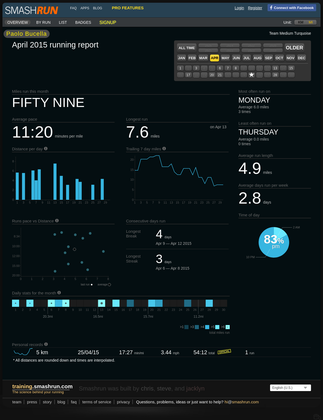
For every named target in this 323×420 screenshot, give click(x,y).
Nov (290, 58)
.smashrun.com (42, 386)
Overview (17, 22)
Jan (181, 58)
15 (291, 68)
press (32, 402)
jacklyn (195, 388)
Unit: (287, 22)
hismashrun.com (242, 402)
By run (43, 22)
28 (275, 75)
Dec (301, 58)
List (63, 22)
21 (220, 75)
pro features (127, 7)
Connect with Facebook (291, 7)
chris (147, 388)
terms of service (96, 402)
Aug (258, 58)
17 (188, 75)
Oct (279, 58)
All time (187, 48)
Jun (236, 58)
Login (239, 8)
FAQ (73, 8)
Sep (268, 58)
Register (255, 8)
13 (275, 68)
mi (311, 22)
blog (97, 8)
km (301, 22)
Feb (192, 58)
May (225, 58)
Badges (83, 22)
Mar (203, 58)
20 (212, 75)
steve (164, 388)
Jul (246, 58)
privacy (123, 402)
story (47, 402)
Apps (84, 8)
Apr (214, 58)
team (16, 402)
